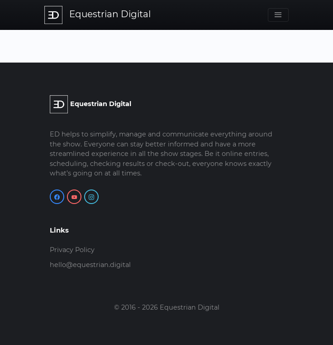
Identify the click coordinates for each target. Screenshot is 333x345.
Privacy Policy (72, 250)
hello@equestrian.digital (90, 265)
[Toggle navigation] (278, 15)
